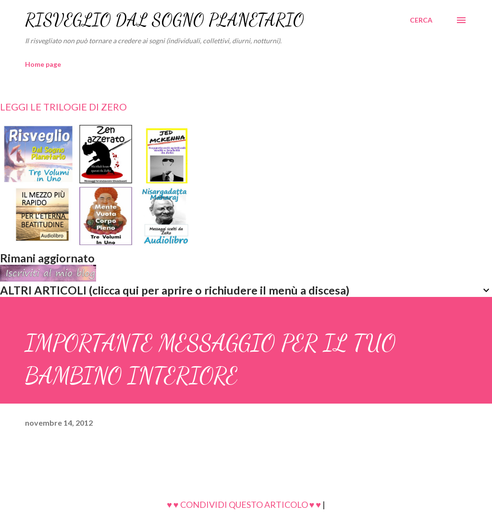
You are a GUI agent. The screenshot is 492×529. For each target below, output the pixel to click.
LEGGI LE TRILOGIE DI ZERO (63, 106)
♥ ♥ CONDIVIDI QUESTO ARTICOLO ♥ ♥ (244, 504)
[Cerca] (421, 20)
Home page (43, 64)
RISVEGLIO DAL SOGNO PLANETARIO (164, 20)
